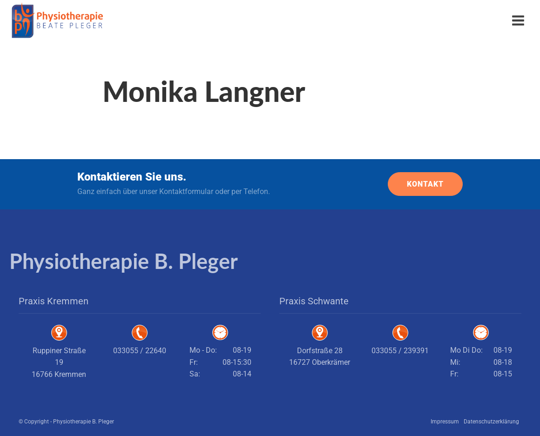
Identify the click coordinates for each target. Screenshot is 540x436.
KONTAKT (425, 184)
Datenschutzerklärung (491, 421)
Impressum (445, 421)
